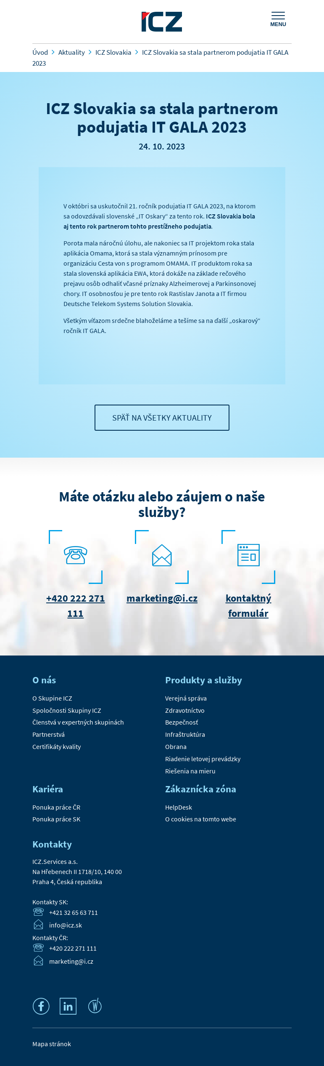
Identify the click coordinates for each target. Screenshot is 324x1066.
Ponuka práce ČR (56, 807)
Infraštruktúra (185, 734)
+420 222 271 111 (73, 948)
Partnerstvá (48, 734)
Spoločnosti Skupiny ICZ (66, 710)
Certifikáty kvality (56, 746)
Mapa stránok (51, 1043)
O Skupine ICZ (52, 698)
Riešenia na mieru (190, 771)
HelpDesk (178, 807)
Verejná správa (186, 698)
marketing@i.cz (162, 598)
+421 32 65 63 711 (73, 912)
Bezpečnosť (181, 722)
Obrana (176, 746)
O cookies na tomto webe (200, 819)
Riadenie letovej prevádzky (202, 758)
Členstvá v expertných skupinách (78, 722)
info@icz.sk (65, 925)
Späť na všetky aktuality (162, 417)
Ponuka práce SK (56, 819)
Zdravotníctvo (185, 710)
